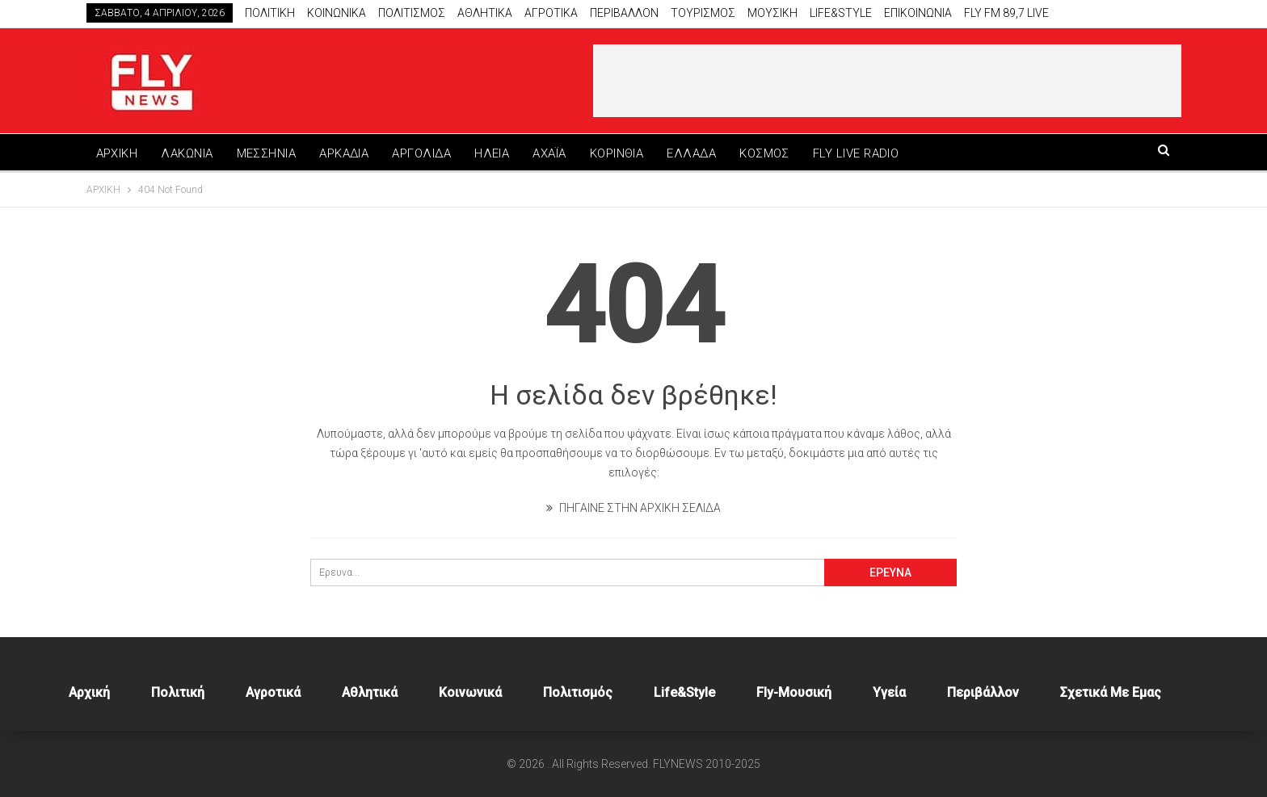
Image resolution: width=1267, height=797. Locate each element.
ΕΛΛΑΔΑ (691, 153)
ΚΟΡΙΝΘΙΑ (617, 153)
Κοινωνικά (470, 692)
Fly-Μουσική (793, 692)
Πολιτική (177, 692)
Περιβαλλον (624, 12)
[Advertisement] (887, 80)
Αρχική (89, 692)
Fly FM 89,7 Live (1006, 12)
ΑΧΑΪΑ (549, 153)
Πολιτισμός (577, 692)
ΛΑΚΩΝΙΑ (187, 153)
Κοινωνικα (336, 12)
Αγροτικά (273, 692)
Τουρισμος (703, 12)
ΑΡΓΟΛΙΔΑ (421, 153)
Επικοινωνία (918, 12)
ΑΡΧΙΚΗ (117, 153)
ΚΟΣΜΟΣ (764, 153)
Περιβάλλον (983, 692)
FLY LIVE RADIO (856, 153)
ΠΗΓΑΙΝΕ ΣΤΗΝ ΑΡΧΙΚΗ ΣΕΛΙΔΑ (633, 507)
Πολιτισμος (411, 12)
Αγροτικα (551, 12)
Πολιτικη (270, 12)
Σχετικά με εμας (1110, 692)
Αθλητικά (484, 12)
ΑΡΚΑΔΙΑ (343, 153)
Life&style (841, 12)
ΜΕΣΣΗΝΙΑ (267, 153)
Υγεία (889, 692)
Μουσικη (772, 12)
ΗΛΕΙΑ (491, 153)
